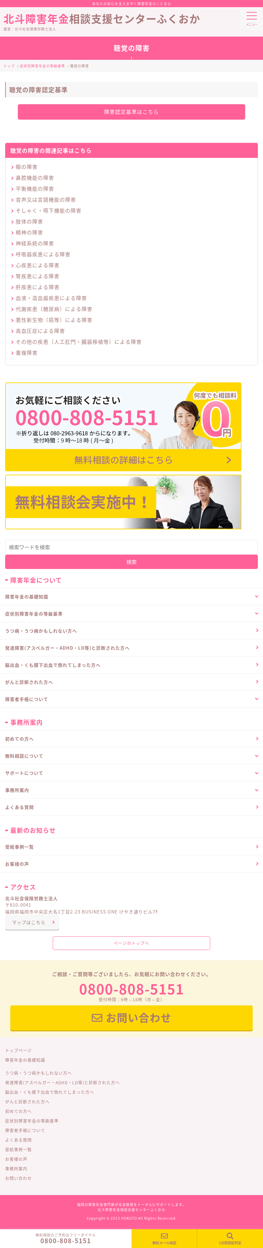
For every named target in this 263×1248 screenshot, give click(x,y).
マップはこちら (29, 922)
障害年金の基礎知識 (25, 1060)
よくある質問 (19, 807)
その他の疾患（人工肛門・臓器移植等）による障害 (79, 341)
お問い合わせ (132, 1017)
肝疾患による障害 (38, 287)
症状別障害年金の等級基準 (32, 1121)
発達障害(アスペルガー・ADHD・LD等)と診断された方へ (67, 648)
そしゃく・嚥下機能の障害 (49, 210)
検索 (131, 562)
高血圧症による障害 (40, 331)
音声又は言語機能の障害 (46, 199)
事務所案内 (16, 1169)
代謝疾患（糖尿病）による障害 (54, 309)
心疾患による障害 (38, 265)
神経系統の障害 (35, 243)
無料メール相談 (164, 1239)
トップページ (18, 1050)
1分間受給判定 (230, 1239)
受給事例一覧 (19, 846)
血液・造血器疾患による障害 (51, 298)
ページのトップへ (131, 943)
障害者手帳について (25, 1130)
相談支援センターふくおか (131, 13)
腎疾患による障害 (38, 276)
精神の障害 (29, 232)
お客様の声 (17, 863)
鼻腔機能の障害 (35, 177)
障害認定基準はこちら (131, 112)
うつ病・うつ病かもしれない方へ (41, 630)
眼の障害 (27, 167)
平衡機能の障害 (35, 188)
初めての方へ (19, 738)
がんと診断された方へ (29, 682)
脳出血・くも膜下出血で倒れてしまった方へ (53, 665)
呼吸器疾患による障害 (43, 254)
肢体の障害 (29, 221)
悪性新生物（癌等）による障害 (54, 320)
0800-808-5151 (65, 1240)
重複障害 (27, 352)
